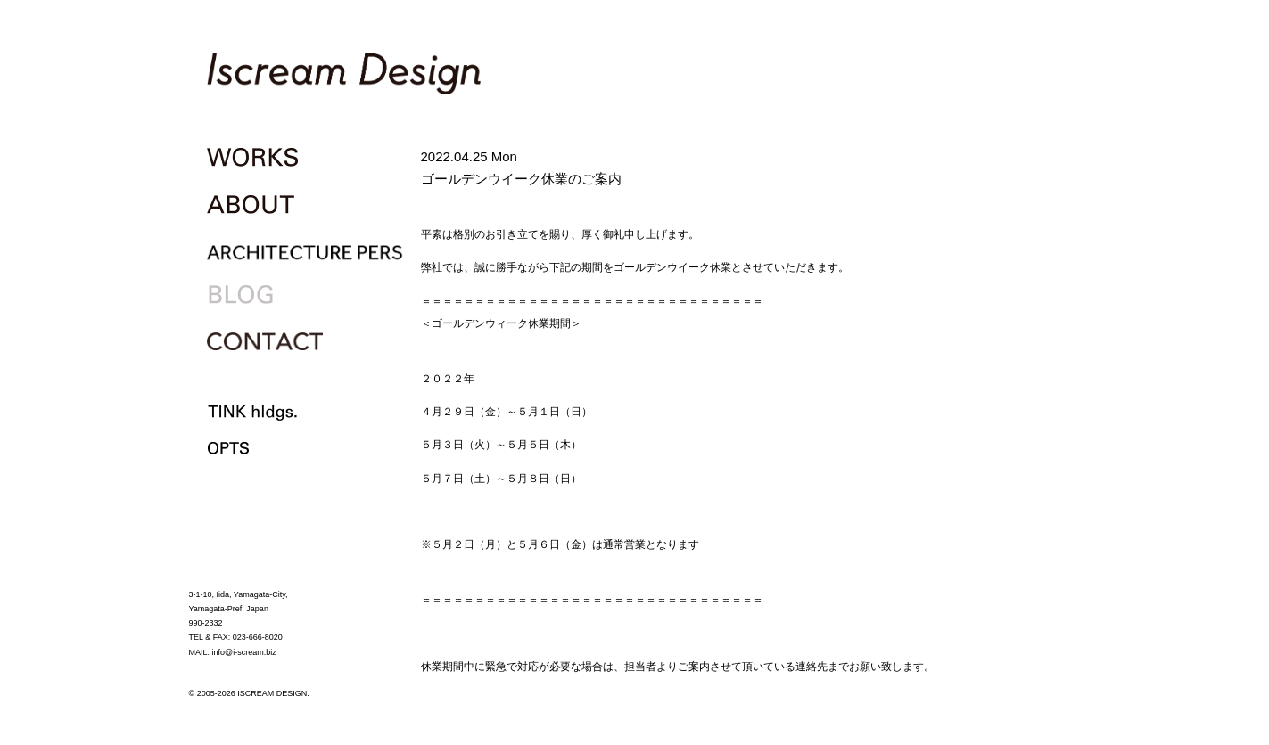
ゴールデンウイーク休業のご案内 (521, 178)
